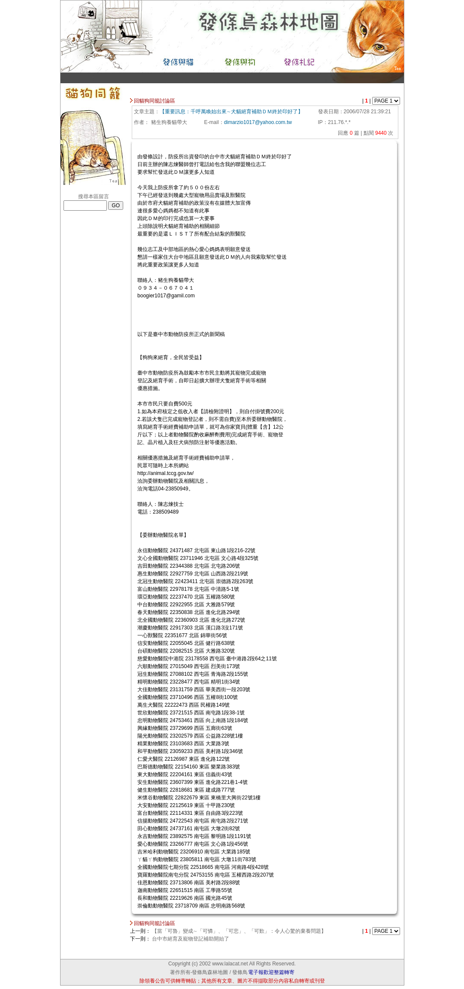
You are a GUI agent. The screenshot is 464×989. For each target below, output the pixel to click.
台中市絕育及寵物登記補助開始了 (190, 939)
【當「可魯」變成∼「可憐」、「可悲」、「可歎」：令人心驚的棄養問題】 (239, 931)
